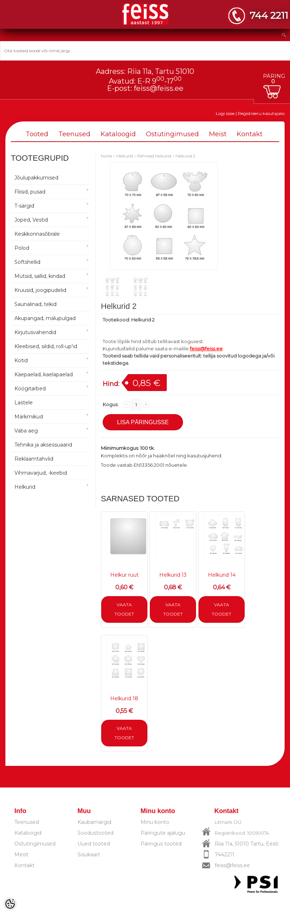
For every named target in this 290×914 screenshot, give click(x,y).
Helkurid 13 (173, 575)
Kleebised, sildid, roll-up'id (45, 346)
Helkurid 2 (185, 156)
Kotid (21, 360)
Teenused (74, 134)
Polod (21, 248)
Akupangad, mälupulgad (45, 318)
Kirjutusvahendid (35, 332)
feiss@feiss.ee (158, 88)
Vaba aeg (26, 430)
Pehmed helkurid (154, 156)
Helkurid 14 (222, 575)
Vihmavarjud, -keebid (40, 473)
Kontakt (250, 134)
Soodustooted (95, 833)
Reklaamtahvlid (33, 459)
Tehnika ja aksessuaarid (43, 445)
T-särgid (24, 206)
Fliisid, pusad (29, 191)
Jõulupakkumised (36, 177)
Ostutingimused (172, 134)
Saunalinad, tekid (35, 304)
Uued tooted (93, 843)
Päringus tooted (161, 843)
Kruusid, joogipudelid (40, 290)
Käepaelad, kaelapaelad (43, 374)
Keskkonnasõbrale (37, 234)
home (106, 156)
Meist (218, 134)
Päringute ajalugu (162, 833)
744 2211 (269, 15)
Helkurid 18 (124, 698)
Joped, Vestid (31, 220)
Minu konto (154, 822)
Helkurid (24, 487)
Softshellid (27, 262)
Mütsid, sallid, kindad (39, 276)
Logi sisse (225, 113)
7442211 (224, 854)
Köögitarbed (30, 388)
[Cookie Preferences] (10, 903)
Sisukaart (88, 854)
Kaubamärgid (94, 822)
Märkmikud (28, 416)
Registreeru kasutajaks (261, 113)
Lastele (23, 402)
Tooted (37, 134)
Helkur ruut (124, 575)
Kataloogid (118, 134)
